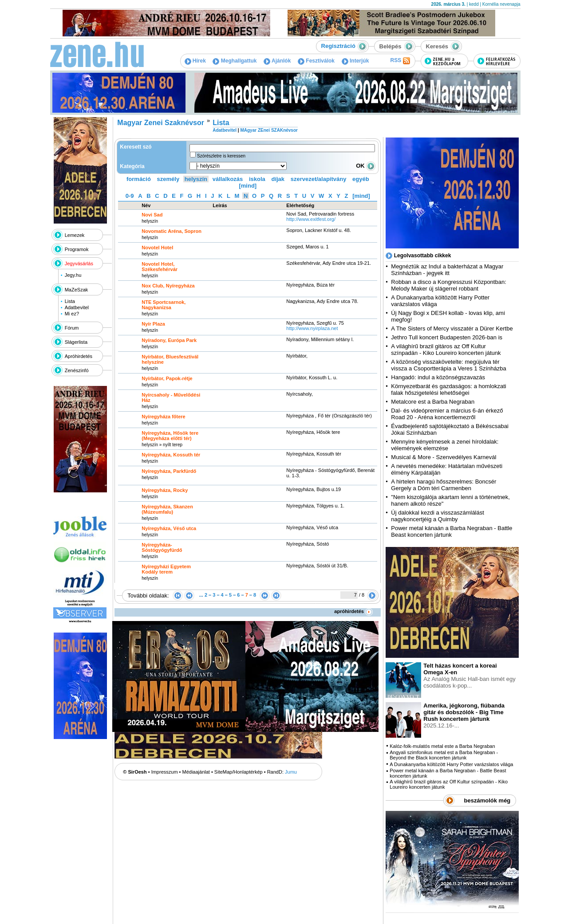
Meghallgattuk (234, 61)
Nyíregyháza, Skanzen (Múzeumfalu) (167, 509)
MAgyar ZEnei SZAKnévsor (268, 130)
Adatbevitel (77, 307)
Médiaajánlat (196, 772)
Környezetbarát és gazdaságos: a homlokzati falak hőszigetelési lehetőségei (448, 389)
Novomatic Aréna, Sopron (171, 231)
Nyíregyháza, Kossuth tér (171, 454)
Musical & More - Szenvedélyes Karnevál (443, 457)
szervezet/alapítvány (319, 179)
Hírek (195, 61)
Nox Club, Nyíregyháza (168, 285)
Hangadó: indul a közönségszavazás (438, 377)
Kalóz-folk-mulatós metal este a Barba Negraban (442, 746)
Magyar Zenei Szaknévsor (160, 122)
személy (168, 179)
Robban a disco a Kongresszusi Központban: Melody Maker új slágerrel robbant (448, 285)
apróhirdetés (353, 611)
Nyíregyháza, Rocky (165, 490)
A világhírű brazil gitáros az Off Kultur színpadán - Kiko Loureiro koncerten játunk (446, 349)
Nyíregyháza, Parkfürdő (169, 471)
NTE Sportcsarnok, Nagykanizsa (163, 304)
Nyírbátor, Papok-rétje (167, 378)
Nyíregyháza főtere (163, 416)
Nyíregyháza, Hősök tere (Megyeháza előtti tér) (170, 435)
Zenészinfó (77, 370)
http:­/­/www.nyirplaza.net (312, 328)
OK (365, 165)
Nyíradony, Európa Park (169, 340)
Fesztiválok (316, 61)
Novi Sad (152, 214)
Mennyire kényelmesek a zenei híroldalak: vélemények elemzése (444, 445)
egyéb (360, 179)
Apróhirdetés (78, 356)
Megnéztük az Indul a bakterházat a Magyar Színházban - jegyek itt (447, 269)
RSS (400, 60)
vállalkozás (228, 179)
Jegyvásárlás (79, 263)
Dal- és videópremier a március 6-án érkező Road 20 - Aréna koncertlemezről (447, 414)
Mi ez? (72, 313)
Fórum (72, 327)
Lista (70, 301)
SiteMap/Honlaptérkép (238, 772)
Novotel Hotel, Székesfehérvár (160, 266)
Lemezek (75, 235)
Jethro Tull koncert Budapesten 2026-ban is (446, 337)
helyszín (196, 179)
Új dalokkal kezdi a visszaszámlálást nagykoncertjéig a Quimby (437, 516)
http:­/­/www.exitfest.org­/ (310, 219)
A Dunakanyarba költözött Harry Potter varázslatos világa (451, 764)
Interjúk (355, 61)
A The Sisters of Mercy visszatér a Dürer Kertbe (452, 328)
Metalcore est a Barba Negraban (432, 401)
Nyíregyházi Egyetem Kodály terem (166, 569)
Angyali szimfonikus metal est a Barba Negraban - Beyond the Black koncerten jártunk (444, 755)
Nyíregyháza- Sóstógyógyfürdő (162, 547)
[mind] (247, 185)
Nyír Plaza (153, 323)
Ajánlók (277, 61)
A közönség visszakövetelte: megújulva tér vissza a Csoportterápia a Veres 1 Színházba (448, 365)
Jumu (291, 772)
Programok (77, 249)
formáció (138, 179)
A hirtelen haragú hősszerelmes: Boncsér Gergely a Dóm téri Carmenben (443, 484)
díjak (277, 179)
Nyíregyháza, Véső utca (169, 528)
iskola (257, 179)
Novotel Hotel (157, 247)
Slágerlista (76, 342)
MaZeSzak (76, 289)
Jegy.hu (73, 275)
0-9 (130, 196)
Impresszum (164, 772)
